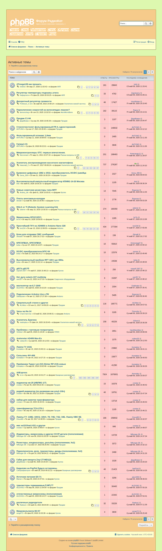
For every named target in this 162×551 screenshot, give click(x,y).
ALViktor (23, 305)
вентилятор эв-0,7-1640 (28, 285)
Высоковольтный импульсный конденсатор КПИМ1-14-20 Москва (50, 181)
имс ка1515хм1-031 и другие (30, 425)
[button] (152, 72)
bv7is (18, 219)
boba (18, 245)
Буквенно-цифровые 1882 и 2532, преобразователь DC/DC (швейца (51, 173)
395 (89, 378)
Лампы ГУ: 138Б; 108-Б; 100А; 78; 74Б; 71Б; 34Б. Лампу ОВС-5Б (48, 417)
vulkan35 (23, 341)
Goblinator (135, 286)
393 (80, 378)
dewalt (19, 201)
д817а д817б (22, 268)
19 (87, 229)
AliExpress (21, 372)
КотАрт (29, 33)
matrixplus (24, 322)
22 (97, 229)
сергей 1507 (21, 271)
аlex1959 (135, 477)
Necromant (24, 155)
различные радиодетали (29, 502)
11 (97, 158)
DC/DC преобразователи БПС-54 (33, 251)
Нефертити (24, 95)
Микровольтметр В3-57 (28, 511)
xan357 (19, 279)
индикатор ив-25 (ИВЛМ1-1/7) (31, 383)
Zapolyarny (135, 93)
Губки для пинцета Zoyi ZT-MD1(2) (33, 460)
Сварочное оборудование (64, 279)
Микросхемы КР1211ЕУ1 (28, 217)
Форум (52, 33)
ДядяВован (24, 121)
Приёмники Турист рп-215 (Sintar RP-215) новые (41, 364)
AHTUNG (20, 129)
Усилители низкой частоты (75, 104)
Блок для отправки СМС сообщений (35, 234)
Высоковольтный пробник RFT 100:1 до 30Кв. (40, 260)
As (135, 164)
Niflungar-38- (21, 436)
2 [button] (148, 72)
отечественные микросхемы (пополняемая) (39, 494)
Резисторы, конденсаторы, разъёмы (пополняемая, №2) (45, 442)
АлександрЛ (135, 243)
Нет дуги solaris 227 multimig (31, 277)
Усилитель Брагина (26, 320)
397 (97, 378)
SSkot (135, 321)
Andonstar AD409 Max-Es (29, 338)
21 (94, 229)
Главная (14, 29)
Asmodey (135, 374)
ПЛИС (57, 332)
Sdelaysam (20, 296)
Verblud (19, 332)
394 (84, 378)
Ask (17, 184)
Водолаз (135, 190)
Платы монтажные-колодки (30, 198)
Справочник (16, 33)
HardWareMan (135, 330)
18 (84, 229)
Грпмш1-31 (22, 144)
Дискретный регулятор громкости (34, 101)
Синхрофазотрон (23, 470)
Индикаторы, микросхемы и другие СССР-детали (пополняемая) (49, 434)
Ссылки (75, 29)
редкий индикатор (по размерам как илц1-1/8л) (40, 391)
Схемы (25, 29)
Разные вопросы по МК (70, 155)
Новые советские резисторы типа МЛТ (36, 190)
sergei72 (19, 513)
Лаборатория (38, 29)
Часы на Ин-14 (23, 311)
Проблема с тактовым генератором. (35, 330)
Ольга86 (19, 419)
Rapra (135, 110)
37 (97, 168)
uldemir (22, 209)
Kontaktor (20, 349)
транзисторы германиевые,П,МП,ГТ (34, 485)
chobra (22, 87)
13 (94, 212)
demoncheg (24, 112)
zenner (135, 251)
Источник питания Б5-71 (28, 477)
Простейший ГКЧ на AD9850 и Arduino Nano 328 (40, 226)
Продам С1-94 (23, 118)
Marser (19, 479)
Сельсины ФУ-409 (25, 355)
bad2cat (135, 468)
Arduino (60, 228)
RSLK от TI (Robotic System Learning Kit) (37, 207)
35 (91, 168)
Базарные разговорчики (65, 375)
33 (84, 168)
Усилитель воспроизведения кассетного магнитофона (44, 163)
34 (87, 168)
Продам (64, 121)
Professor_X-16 (26, 104)
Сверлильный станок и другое (32, 303)
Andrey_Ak (24, 192)
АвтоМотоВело (67, 112)
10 (97, 87)
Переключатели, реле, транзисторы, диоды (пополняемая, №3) (49, 451)
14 (97, 212)
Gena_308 (24, 175)
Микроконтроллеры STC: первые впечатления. (40, 152)
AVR (59, 87)
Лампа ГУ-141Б (24, 347)
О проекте (41, 33)
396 (93, 378)
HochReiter (135, 101)
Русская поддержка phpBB (81, 543)
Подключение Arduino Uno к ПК (32, 294)
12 (91, 212)
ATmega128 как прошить (29, 84)
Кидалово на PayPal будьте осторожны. (36, 468)
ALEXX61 (20, 288)
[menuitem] (21, 42)
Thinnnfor (135, 311)
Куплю (63, 192)
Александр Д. (135, 154)
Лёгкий (19, 236)
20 (91, 229)
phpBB (75, 540)
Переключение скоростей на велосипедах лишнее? (43, 110)
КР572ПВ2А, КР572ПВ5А (28, 243)
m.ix (21, 375)
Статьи (52, 29)
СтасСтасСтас (25, 314)
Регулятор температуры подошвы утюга (37, 93)
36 (94, 168)
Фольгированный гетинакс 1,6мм (33, 135)
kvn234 (22, 228)
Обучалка (63, 29)
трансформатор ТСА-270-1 (30, 408)
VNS (135, 84)
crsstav (19, 385)
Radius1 (23, 505)
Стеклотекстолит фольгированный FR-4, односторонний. (46, 127)
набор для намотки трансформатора (35, 400)
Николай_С (24, 165)
